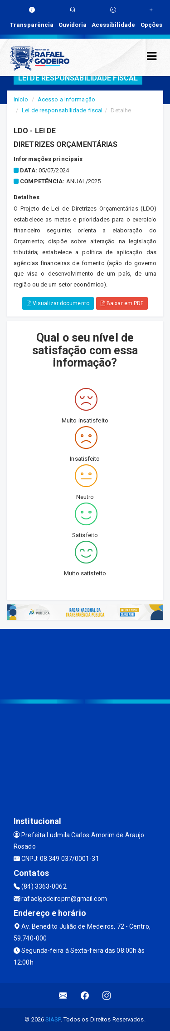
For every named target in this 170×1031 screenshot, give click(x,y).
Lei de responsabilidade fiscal (62, 110)
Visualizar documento (58, 303)
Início (21, 99)
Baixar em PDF (122, 303)
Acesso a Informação (66, 99)
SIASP (53, 1019)
